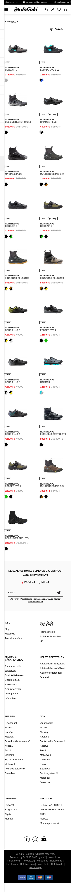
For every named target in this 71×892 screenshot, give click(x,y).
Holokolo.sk (54, 857)
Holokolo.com (27, 864)
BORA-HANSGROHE (51, 805)
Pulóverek (45, 759)
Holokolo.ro (56, 860)
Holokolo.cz (13, 860)
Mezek (8, 727)
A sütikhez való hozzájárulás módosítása (13, 694)
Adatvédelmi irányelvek (52, 663)
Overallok (10, 773)
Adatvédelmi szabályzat (52, 668)
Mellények (10, 764)
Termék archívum (14, 638)
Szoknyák (45, 768)
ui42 (43, 857)
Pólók (43, 764)
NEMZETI (45, 818)
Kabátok (9, 736)
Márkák (9, 818)
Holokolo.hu (42, 860)
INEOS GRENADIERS (52, 809)
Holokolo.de (43, 864)
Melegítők (45, 777)
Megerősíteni (58, 592)
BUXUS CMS (30, 857)
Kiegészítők (11, 809)
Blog (7, 629)
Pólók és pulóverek (15, 768)
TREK (43, 814)
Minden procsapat (49, 823)
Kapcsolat (10, 633)
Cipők (8, 814)
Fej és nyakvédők (14, 759)
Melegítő (9, 755)
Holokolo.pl (28, 860)
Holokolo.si (12, 864)
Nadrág (9, 732)
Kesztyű (9, 745)
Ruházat (9, 805)
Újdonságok (11, 723)
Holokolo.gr (36, 867)
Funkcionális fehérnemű (17, 741)
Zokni (8, 750)
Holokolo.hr (57, 864)
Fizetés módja (47, 631)
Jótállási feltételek (14, 675)
